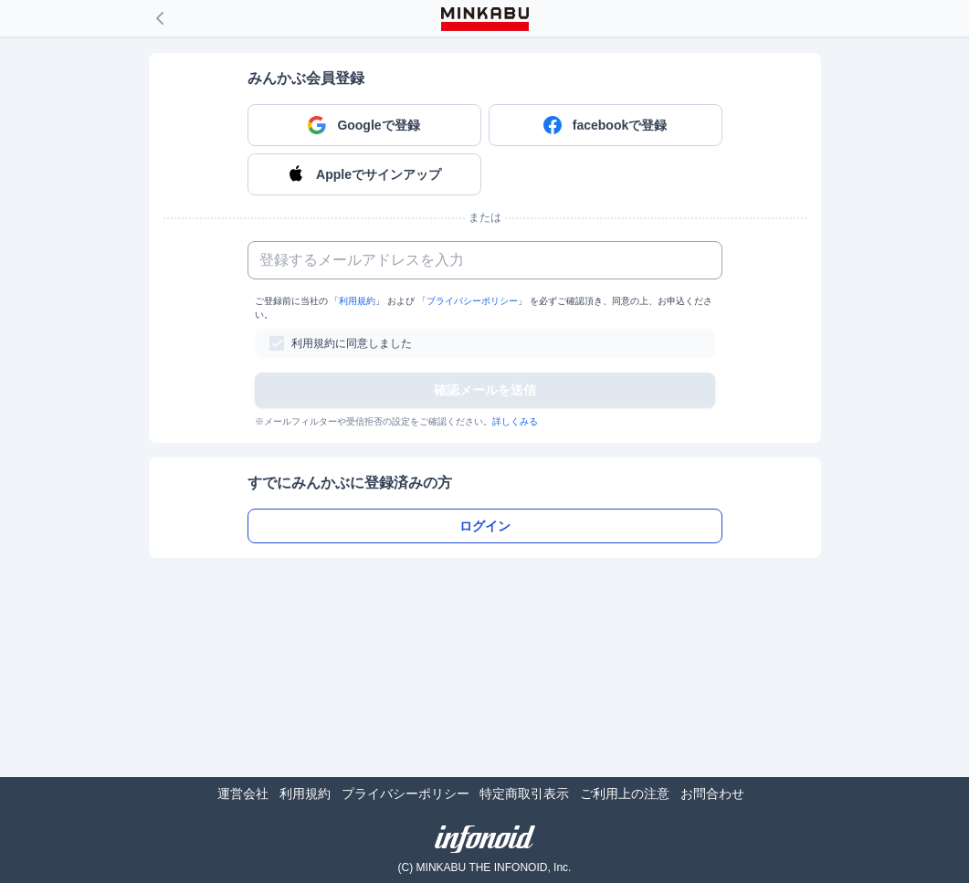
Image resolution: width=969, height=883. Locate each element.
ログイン (485, 526)
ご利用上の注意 (624, 793)
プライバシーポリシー (472, 301)
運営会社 (243, 793)
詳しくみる (515, 421)
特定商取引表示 (524, 793)
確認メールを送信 (485, 390)
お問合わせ (712, 793)
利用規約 (357, 301)
